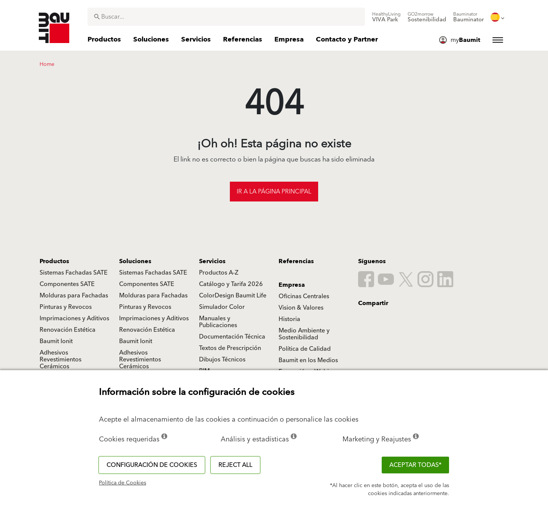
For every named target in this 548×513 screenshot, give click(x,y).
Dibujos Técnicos (222, 359)
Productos (54, 261)
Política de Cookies (122, 482)
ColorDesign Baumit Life (232, 295)
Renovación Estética (68, 329)
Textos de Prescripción (230, 348)
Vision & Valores (301, 307)
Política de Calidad (305, 349)
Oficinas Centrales (304, 296)
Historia (289, 319)
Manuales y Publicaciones (218, 322)
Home (47, 64)
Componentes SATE (67, 284)
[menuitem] (386, 17)
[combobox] (226, 17)
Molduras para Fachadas (74, 295)
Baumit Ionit (56, 341)
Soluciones (135, 261)
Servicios (212, 261)
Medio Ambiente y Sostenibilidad (304, 334)
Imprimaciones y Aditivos (74, 318)
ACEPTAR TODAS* (415, 465)
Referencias (296, 261)
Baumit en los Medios (308, 360)
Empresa (292, 285)
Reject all (235, 465)
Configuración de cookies (152, 465)
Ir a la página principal (274, 191)
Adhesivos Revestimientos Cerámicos (60, 359)
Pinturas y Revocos (66, 307)
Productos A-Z (218, 272)
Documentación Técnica (232, 336)
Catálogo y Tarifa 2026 (231, 284)
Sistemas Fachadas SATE (74, 272)
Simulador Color (222, 307)
